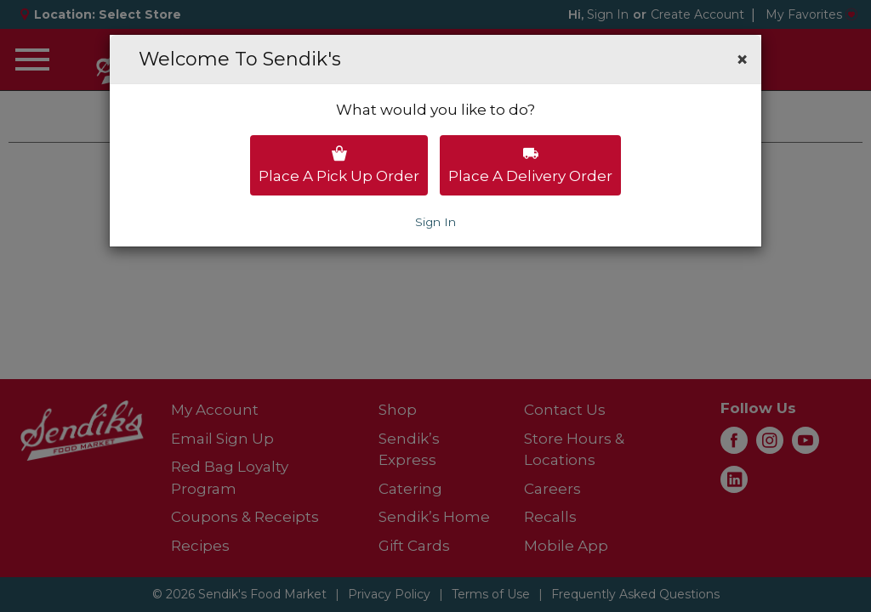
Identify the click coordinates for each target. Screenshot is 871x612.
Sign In (435, 222)
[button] (742, 59)
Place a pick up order (339, 164)
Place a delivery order (530, 164)
